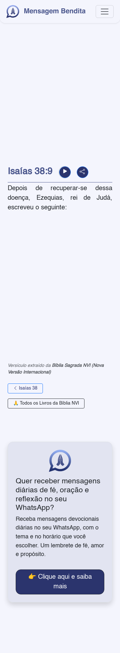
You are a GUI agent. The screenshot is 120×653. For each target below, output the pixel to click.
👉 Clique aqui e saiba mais (60, 582)
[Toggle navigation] (105, 11)
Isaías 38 (25, 388)
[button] (65, 172)
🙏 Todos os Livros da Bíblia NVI (46, 403)
